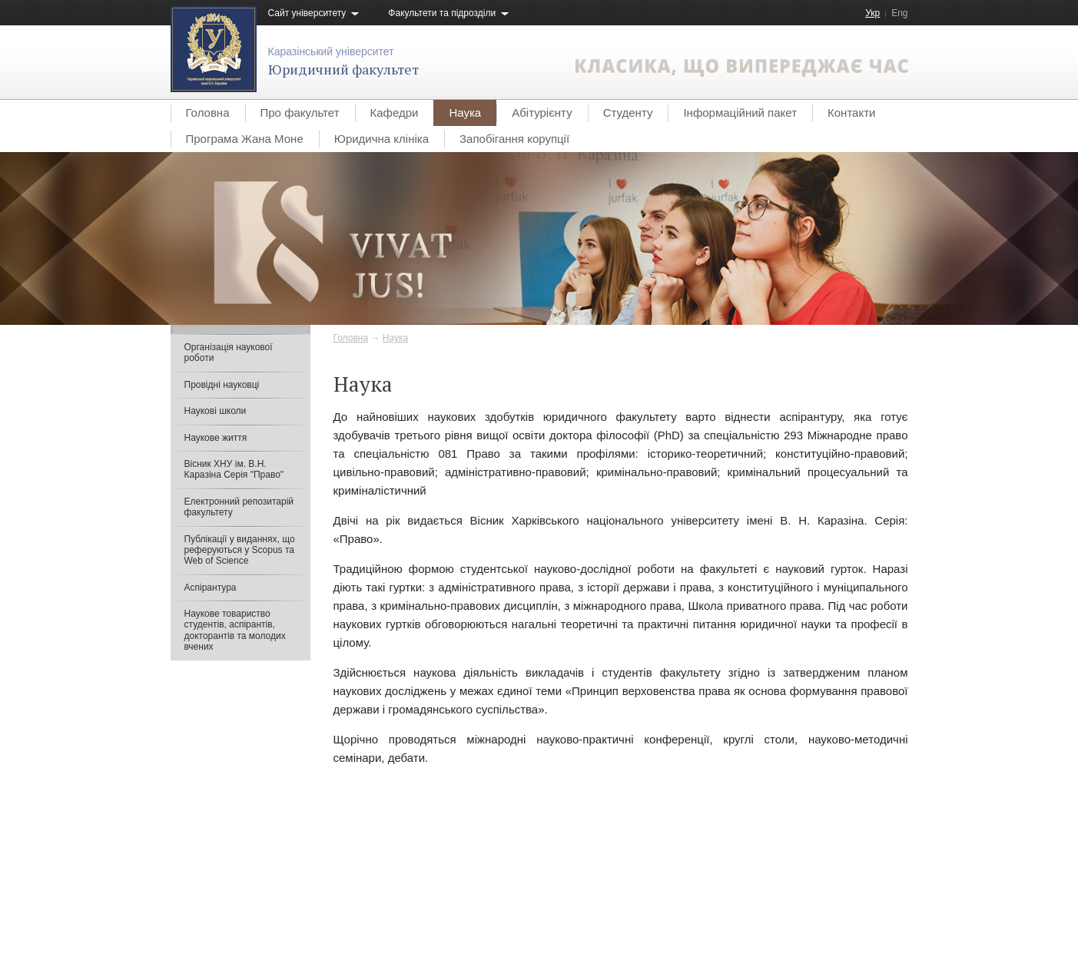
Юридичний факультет (343, 69)
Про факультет (300, 112)
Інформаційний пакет (740, 112)
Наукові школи (215, 411)
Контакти (851, 112)
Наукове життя (215, 437)
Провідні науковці (222, 384)
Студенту (628, 112)
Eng (899, 13)
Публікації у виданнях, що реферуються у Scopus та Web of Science (239, 550)
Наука (465, 112)
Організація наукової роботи (228, 352)
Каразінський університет (331, 51)
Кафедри (394, 112)
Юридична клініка (381, 138)
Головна (208, 112)
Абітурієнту (542, 112)
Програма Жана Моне (244, 138)
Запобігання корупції (514, 138)
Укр (872, 13)
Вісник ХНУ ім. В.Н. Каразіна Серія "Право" (234, 469)
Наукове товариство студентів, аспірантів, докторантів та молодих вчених (235, 630)
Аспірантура (210, 587)
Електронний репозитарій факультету (239, 507)
